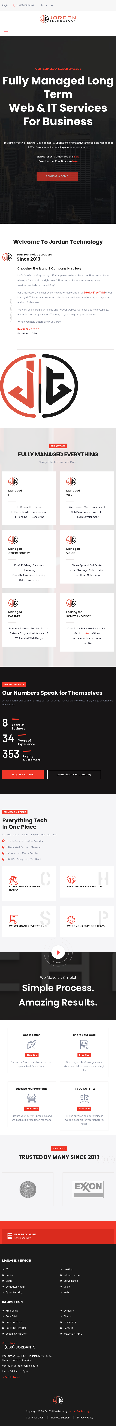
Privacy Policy (85, 1417)
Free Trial (11, 1316)
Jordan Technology (79, 1411)
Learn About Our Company (74, 774)
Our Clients (59, 1148)
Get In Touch (11, 1377)
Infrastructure (72, 1275)
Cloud (9, 1280)
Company (69, 1310)
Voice (67, 1286)
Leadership (70, 1322)
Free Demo (12, 1310)
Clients (68, 1316)
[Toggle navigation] (6, 31)
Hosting (68, 1269)
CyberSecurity (14, 1292)
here (76, 157)
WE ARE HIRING (73, 1333)
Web (66, 1292)
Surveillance (71, 1280)
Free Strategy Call (16, 1327)
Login (5, 5)
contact (86, 633)
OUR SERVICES (58, 446)
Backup (10, 1275)
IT (7, 1269)
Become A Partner (16, 1333)
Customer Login (35, 1417)
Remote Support (60, 1417)
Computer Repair (15, 1286)
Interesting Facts (14, 684)
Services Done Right (15, 812)
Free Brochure (14, 1322)
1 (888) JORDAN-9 (23, 5)
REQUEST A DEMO (23, 774)
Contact (68, 1327)
